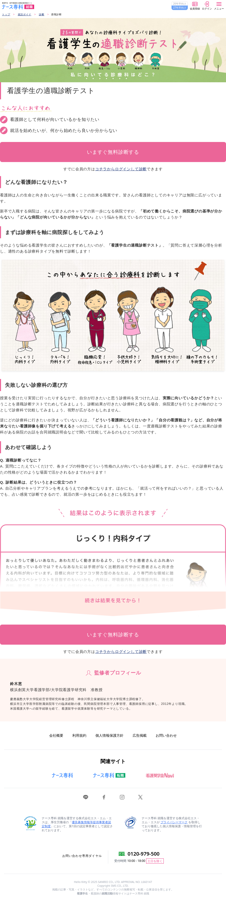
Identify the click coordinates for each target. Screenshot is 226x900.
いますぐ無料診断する (113, 152)
